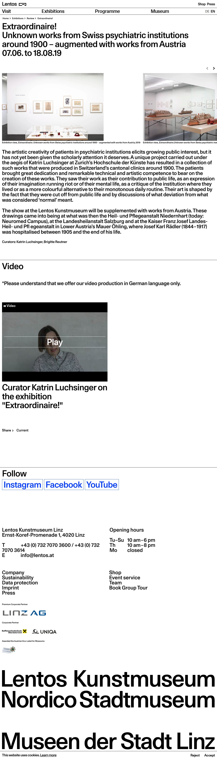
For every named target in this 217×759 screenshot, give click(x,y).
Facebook (64, 484)
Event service (124, 577)
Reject (195, 755)
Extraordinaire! (45, 18)
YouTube (101, 484)
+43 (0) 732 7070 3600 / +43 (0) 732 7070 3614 (51, 548)
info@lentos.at (37, 555)
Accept (209, 755)
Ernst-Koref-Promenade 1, (43, 535)
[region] (108, 108)
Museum (160, 11)
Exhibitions (53, 11)
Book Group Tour (128, 587)
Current (22, 430)
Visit (6, 11)
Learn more (48, 755)
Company (13, 572)
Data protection (20, 582)
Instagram (22, 484)
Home (6, 18)
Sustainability (17, 577)
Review (30, 18)
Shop (202, 4)
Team (115, 582)
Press (211, 4)
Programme (107, 11)
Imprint (10, 587)
